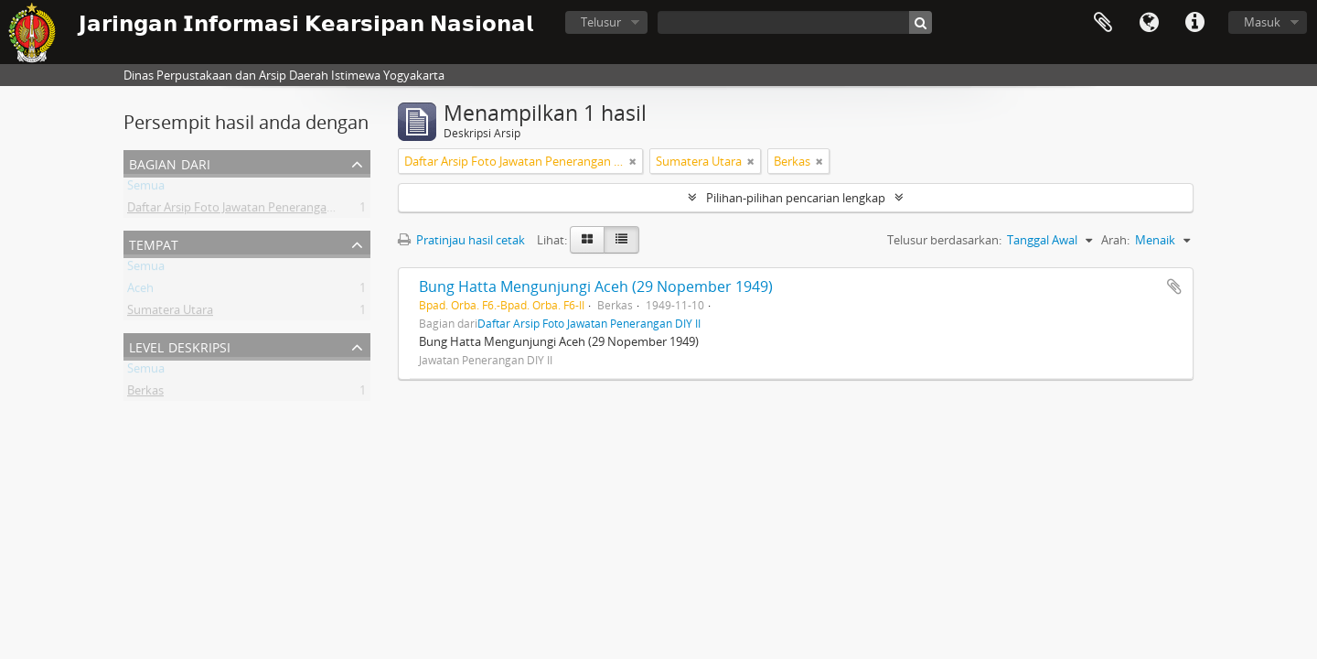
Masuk (1262, 22)
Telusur (601, 22)
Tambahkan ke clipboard (1174, 286)
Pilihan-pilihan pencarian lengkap (795, 197)
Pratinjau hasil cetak (461, 240)
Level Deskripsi (179, 345)
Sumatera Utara (170, 313)
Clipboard (1103, 23)
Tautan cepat (1194, 23)
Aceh (140, 291)
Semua (146, 188)
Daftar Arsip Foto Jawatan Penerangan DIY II (246, 210)
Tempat (153, 243)
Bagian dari (169, 162)
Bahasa (1149, 23)
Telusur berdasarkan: (944, 240)
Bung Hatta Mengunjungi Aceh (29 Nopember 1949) (596, 286)
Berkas (145, 393)
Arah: (1115, 240)
